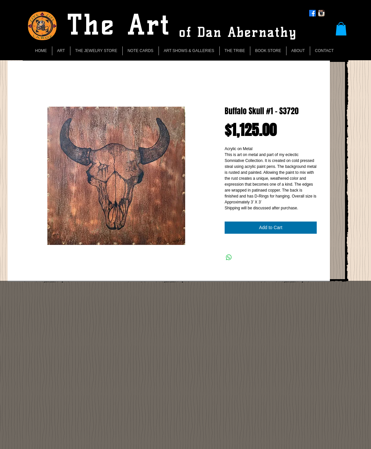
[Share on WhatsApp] (229, 257)
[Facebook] (312, 13)
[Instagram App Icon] (321, 13)
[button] (341, 29)
